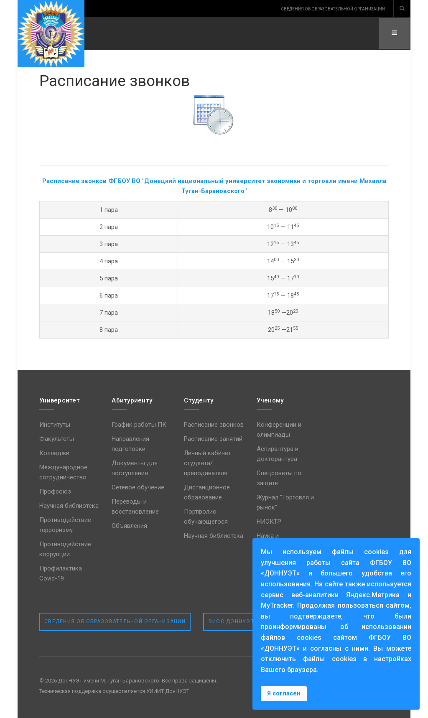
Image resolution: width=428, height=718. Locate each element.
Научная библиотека (69, 505)
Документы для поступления (135, 468)
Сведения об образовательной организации (115, 621)
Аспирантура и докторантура (277, 454)
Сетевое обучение (138, 487)
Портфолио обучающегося (206, 516)
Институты (54, 424)
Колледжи (54, 453)
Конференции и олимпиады (279, 429)
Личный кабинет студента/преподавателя (207, 463)
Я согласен (284, 693)
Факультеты (56, 439)
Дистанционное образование (207, 492)
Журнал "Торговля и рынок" (285, 502)
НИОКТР (269, 521)
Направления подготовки (130, 444)
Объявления (129, 526)
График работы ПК (139, 424)
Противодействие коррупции (65, 549)
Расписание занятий (213, 439)
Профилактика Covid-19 (60, 573)
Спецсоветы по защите (279, 478)
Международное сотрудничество (63, 472)
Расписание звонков (119, 80)
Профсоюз (55, 491)
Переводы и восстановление (135, 506)
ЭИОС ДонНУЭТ (231, 621)
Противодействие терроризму (65, 525)
